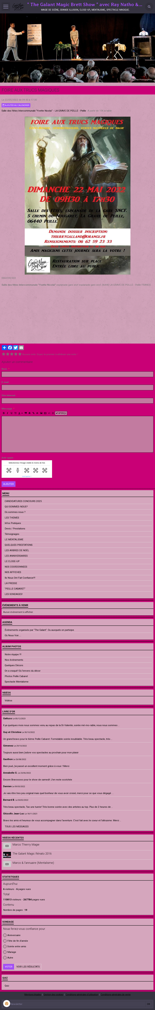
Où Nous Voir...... (13, 635)
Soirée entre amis (14, 946)
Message (7, 408)
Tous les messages (17, 826)
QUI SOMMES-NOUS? (16, 506)
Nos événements (14, 659)
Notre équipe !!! (13, 654)
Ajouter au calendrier (16, 105)
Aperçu (61, 413)
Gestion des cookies (53, 994)
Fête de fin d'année (15, 941)
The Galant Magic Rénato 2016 (32, 854)
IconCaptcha (26, 476)
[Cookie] (6, 1003)
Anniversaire (11, 935)
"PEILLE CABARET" (15, 588)
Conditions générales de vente (116, 994)
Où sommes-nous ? (15, 512)
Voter (8, 966)
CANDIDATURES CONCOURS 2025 (23, 501)
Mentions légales (32, 994)
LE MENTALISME (14, 539)
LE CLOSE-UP (12, 561)
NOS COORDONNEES (16, 566)
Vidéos (8, 700)
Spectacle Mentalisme (16, 681)
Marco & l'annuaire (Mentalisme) (33, 863)
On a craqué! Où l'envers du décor (23, 670)
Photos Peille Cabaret (16, 676)
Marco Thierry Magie (26, 844)
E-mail (5, 382)
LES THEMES (12, 517)
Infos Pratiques (13, 523)
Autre (8, 957)
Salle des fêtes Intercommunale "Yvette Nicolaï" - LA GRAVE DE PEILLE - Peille (44, 110)
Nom (4, 369)
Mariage (9, 952)
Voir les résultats (28, 966)
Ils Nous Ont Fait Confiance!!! (20, 577)
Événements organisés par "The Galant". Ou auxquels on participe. (39, 630)
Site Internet (8, 395)
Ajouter (8, 484)
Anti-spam (7, 457)
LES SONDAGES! (14, 594)
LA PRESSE (11, 583)
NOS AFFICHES (13, 572)
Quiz (7, 985)
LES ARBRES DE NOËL (17, 550)
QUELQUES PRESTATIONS (19, 545)
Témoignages (12, 534)
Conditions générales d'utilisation (82, 994)
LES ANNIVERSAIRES (16, 555)
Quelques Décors (14, 665)
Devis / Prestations (15, 528)
